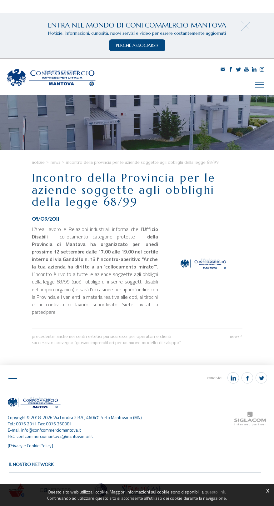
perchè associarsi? (137, 45)
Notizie (38, 162)
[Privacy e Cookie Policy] (30, 445)
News (55, 162)
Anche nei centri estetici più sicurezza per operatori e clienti (114, 336)
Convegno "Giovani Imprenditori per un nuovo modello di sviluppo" (117, 342)
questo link (215, 491)
